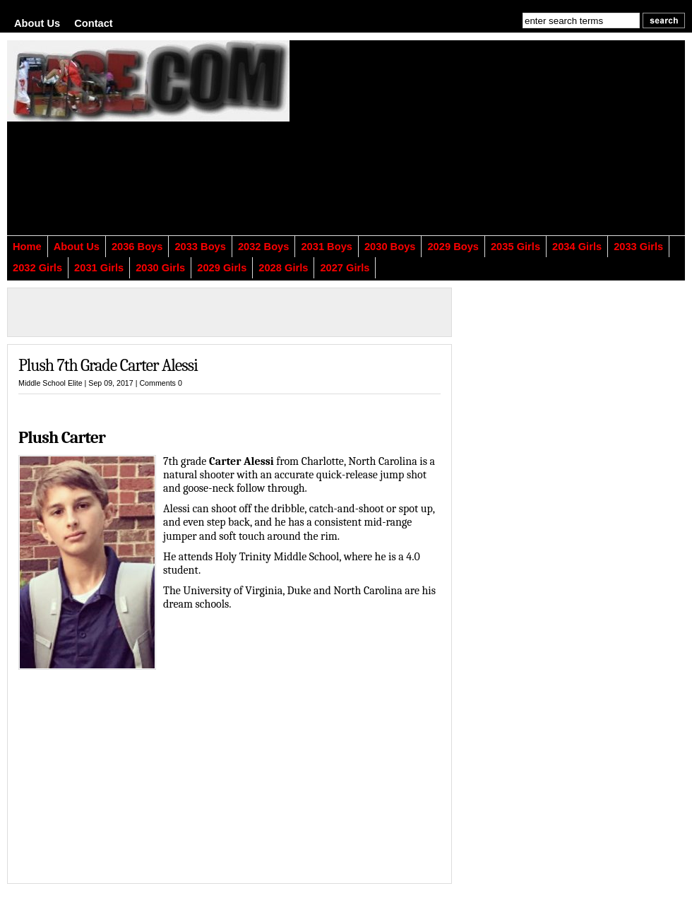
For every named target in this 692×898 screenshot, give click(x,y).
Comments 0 (160, 383)
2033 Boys (200, 246)
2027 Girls (344, 267)
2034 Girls (577, 246)
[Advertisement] (444, 146)
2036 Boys (137, 246)
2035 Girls (515, 246)
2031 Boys (326, 246)
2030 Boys (390, 246)
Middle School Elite (50, 383)
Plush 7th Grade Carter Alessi (108, 365)
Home (27, 246)
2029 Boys (453, 246)
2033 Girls (638, 246)
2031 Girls (99, 267)
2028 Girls (283, 267)
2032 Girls (37, 267)
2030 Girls (160, 267)
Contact (93, 23)
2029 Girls (221, 267)
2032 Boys (264, 246)
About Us (37, 23)
